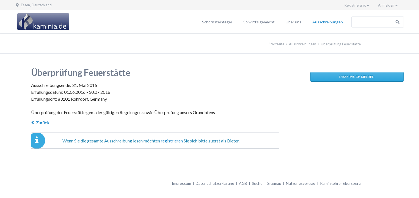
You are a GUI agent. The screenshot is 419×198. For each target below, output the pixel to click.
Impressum (181, 183)
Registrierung (355, 5)
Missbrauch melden (356, 77)
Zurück (42, 122)
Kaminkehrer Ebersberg (340, 183)
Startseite (276, 44)
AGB (243, 183)
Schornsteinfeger (217, 22)
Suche (257, 183)
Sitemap (274, 183)
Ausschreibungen (327, 22)
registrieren (172, 140)
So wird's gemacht (259, 22)
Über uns (293, 22)
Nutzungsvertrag (300, 183)
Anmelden (386, 5)
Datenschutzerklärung (215, 183)
